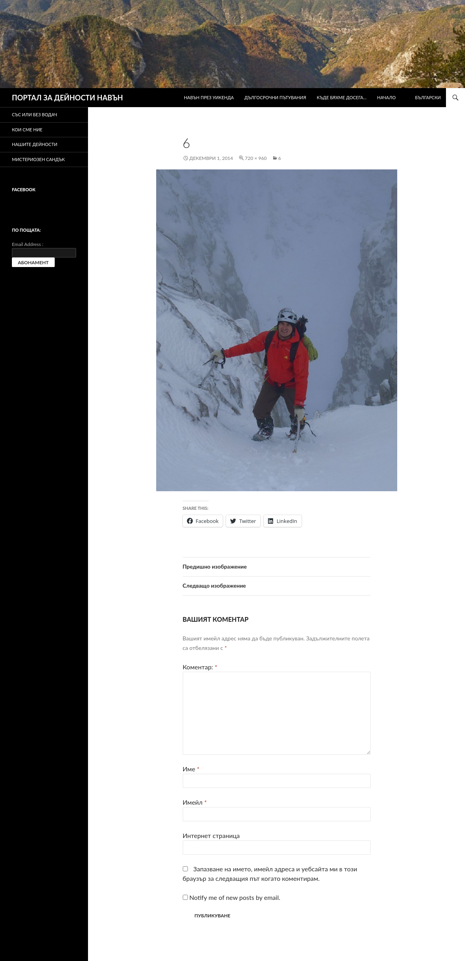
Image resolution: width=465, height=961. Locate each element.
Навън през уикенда (209, 97)
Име (191, 769)
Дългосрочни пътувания (275, 97)
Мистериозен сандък (38, 159)
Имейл (195, 802)
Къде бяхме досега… (341, 97)
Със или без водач (34, 114)
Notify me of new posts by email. (234, 897)
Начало (386, 97)
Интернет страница (211, 835)
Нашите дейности (34, 144)
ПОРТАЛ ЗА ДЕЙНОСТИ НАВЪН (67, 97)
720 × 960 (256, 158)
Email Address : (27, 244)
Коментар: (200, 667)
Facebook (23, 189)
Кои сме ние (27, 129)
